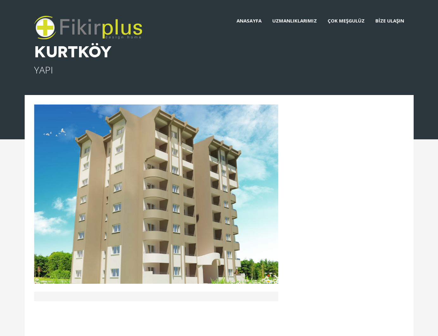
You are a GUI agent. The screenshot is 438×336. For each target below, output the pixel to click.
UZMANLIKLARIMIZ (294, 20)
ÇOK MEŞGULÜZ (346, 20)
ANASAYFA (249, 20)
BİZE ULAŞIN (389, 20)
